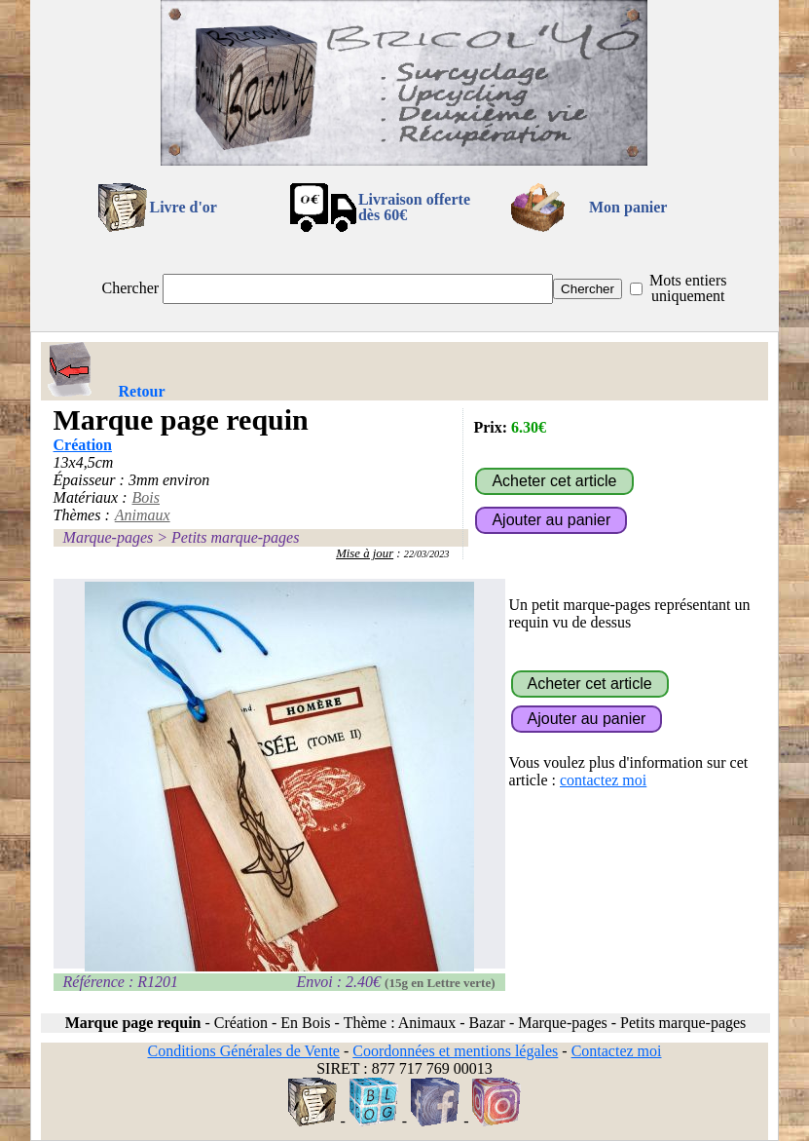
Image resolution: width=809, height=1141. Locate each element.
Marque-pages (108, 537)
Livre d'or (182, 207)
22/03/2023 (427, 554)
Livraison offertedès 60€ (414, 207)
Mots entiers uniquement (688, 288)
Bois (146, 497)
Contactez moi (616, 1051)
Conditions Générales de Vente (243, 1051)
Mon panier (628, 207)
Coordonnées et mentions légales (455, 1051)
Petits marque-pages (235, 537)
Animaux (142, 515)
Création (83, 445)
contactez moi (603, 780)
